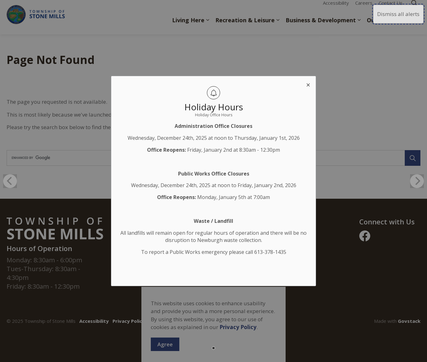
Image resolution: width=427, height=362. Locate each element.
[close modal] (308, 83)
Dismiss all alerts (398, 14)
